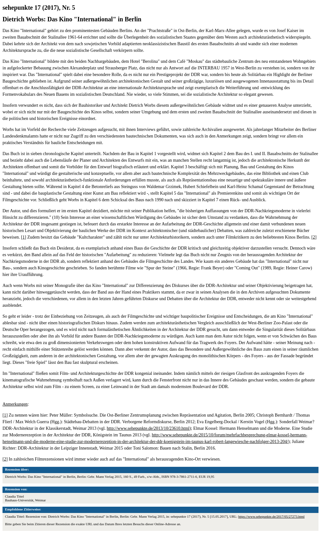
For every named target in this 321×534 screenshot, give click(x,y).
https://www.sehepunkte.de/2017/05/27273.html (271, 516)
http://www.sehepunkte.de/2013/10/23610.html (148, 428)
